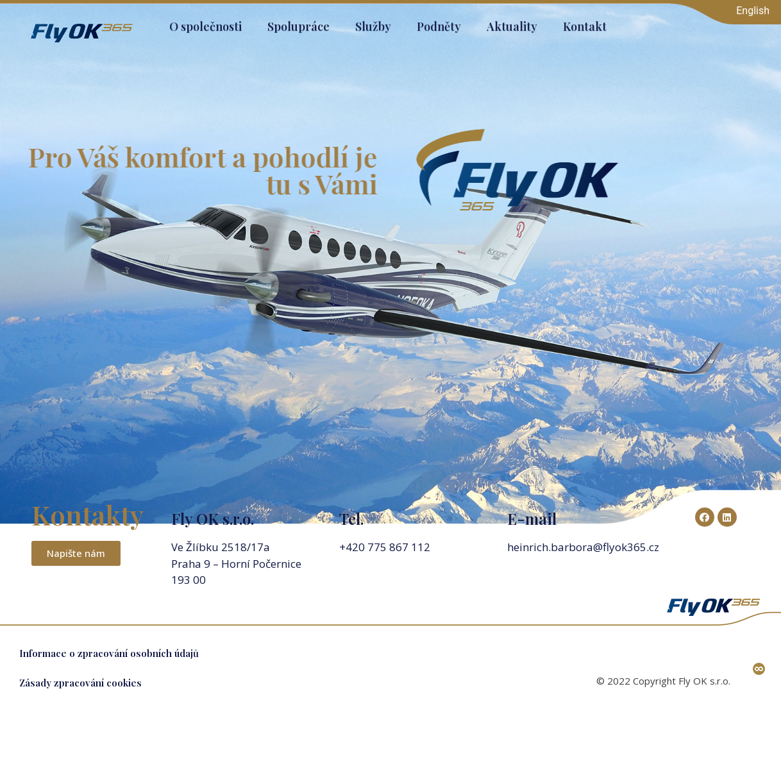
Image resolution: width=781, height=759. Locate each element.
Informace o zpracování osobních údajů (109, 653)
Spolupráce (298, 23)
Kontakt (585, 23)
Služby (373, 23)
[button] (76, 553)
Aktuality (512, 23)
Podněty (439, 23)
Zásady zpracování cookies (80, 682)
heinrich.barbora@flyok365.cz (584, 547)
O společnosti (205, 23)
